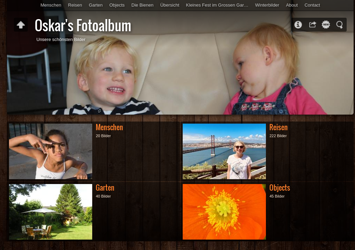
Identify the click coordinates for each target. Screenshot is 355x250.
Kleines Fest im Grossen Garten (218, 5)
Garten (96, 5)
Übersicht (169, 5)
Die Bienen (142, 5)
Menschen (51, 5)
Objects (116, 5)
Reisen (75, 5)
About (292, 5)
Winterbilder (267, 5)
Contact (312, 5)
